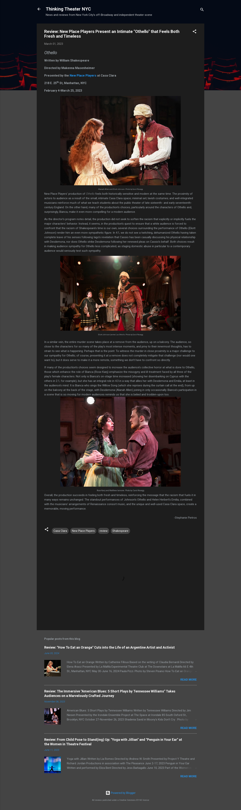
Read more (188, 679)
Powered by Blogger (121, 793)
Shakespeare (120, 531)
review (104, 531)
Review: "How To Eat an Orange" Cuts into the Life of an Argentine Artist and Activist (109, 647)
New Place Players (83, 75)
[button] (194, 32)
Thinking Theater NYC (68, 9)
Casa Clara (60, 531)
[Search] (202, 10)
